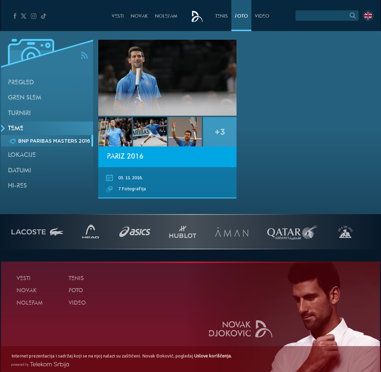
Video (262, 16)
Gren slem (24, 98)
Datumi (19, 171)
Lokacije (22, 155)
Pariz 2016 (125, 156)
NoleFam (166, 16)
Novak (139, 16)
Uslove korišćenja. (213, 356)
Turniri (19, 113)
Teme (15, 128)
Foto (241, 16)
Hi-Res (17, 186)
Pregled (21, 82)
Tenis (221, 16)
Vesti (118, 16)
